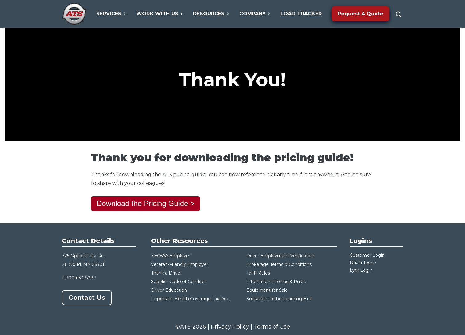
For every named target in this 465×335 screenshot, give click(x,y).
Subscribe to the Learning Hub (279, 299)
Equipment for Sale (267, 290)
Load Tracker (301, 14)
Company (255, 14)
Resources (211, 14)
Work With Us (159, 14)
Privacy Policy (230, 326)
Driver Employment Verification (280, 256)
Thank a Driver (166, 273)
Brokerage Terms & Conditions (279, 264)
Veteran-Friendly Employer (179, 264)
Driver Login (363, 263)
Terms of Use (272, 326)
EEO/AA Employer (170, 256)
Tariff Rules (258, 273)
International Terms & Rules (276, 281)
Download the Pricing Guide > (145, 203)
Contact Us (87, 297)
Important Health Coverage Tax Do (189, 299)
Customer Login (367, 255)
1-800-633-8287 (79, 278)
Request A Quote (360, 14)
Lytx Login (361, 270)
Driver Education (169, 290)
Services (111, 14)
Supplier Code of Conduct (178, 281)
